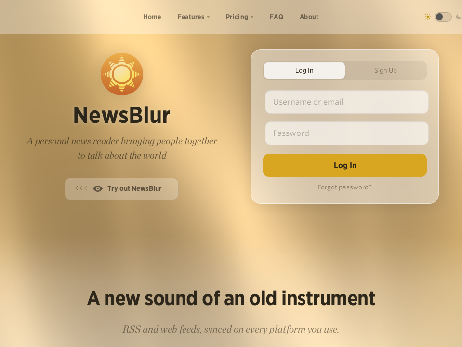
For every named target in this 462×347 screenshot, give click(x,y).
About (309, 17)
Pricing (237, 17)
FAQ (276, 17)
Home (152, 17)
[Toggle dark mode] (443, 17)
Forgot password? (345, 187)
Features (191, 17)
